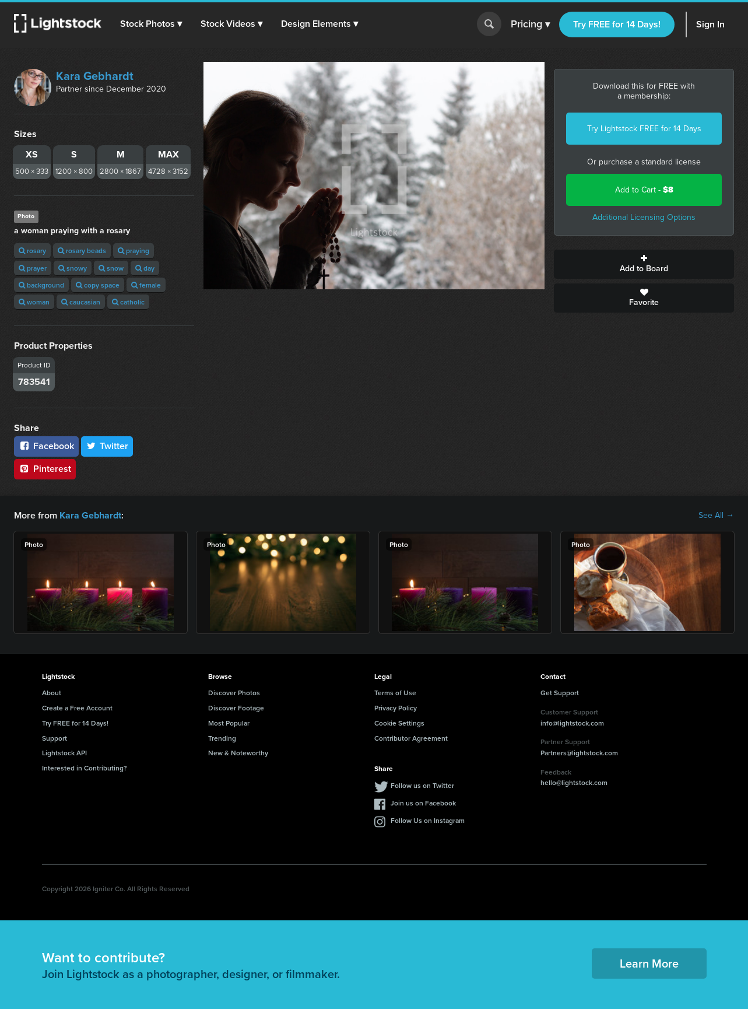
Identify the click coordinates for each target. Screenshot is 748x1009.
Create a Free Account (77, 708)
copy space (98, 285)
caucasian (80, 302)
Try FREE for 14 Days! (617, 24)
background (41, 285)
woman (34, 302)
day (144, 268)
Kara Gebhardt (95, 76)
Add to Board (644, 264)
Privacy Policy (395, 708)
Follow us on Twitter (422, 785)
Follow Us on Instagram (428, 820)
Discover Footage (236, 708)
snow (111, 268)
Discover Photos (234, 693)
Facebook (46, 446)
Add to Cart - (644, 190)
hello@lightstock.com (573, 782)
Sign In (710, 24)
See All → (716, 515)
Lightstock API (64, 753)
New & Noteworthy (238, 753)
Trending (222, 738)
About (51, 693)
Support (54, 738)
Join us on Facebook (423, 803)
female (146, 285)
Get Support (559, 693)
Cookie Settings (399, 723)
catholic (128, 302)
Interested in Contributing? (84, 768)
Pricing (530, 24)
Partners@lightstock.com (579, 753)
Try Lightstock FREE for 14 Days (644, 128)
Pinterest (45, 468)
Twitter (107, 446)
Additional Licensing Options (644, 217)
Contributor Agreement (411, 738)
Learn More (649, 963)
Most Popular (229, 723)
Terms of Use (395, 693)
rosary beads (82, 250)
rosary (32, 250)
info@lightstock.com (572, 722)
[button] (151, 23)
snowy (72, 268)
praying (133, 250)
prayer (33, 268)
